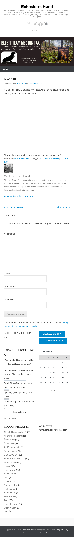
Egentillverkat (10, 462)
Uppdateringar (10, 504)
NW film (10, 79)
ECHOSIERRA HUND (14, 459)
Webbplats (9, 299)
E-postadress (46, 24)
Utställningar (10, 508)
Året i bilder (9, 440)
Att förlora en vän (12, 447)
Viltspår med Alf (61, 207)
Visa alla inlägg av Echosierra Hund (20, 196)
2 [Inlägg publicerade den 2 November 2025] (66, 362)
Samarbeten (9, 493)
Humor (7, 466)
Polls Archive (10, 418)
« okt (53, 390)
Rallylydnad (9, 489)
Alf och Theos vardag (22, 158)
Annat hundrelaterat (13, 436)
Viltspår (7, 511)
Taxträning (9, 496)
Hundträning (45, 158)
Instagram (40, 24)
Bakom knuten (10, 451)
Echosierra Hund (37, 6)
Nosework (55, 158)
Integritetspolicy (62, 530)
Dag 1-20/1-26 (10, 455)
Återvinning (9, 443)
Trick (6, 500)
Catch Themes (45, 533)
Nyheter (7, 481)
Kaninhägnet (10, 474)
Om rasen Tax (10, 485)
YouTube (35, 24)
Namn (7, 273)
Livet (6, 477)
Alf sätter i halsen (13, 207)
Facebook (29, 24)
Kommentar (10, 234)
